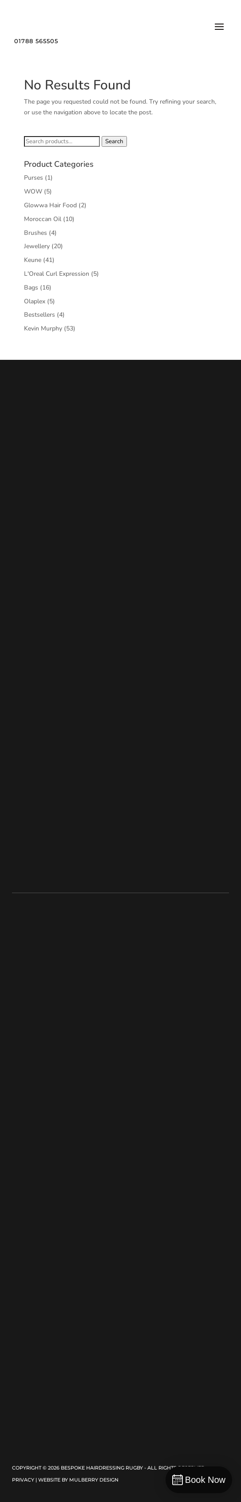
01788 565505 (36, 40)
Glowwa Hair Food (50, 205)
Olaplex (34, 301)
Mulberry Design (94, 1480)
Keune (32, 260)
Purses (33, 177)
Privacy (23, 1480)
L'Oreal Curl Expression (56, 274)
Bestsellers (39, 314)
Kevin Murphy (43, 328)
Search (114, 141)
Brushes (35, 233)
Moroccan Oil (42, 219)
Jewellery (37, 246)
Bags (31, 287)
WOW (33, 191)
